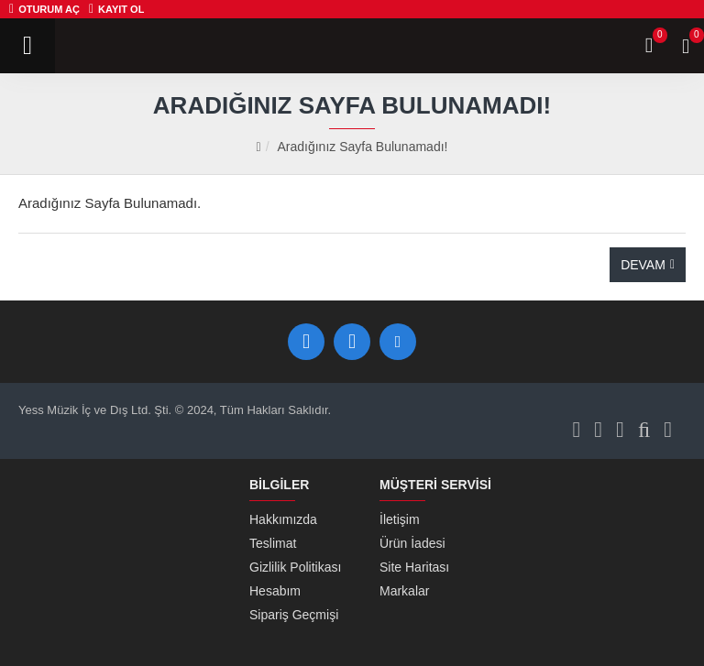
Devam (643, 264)
